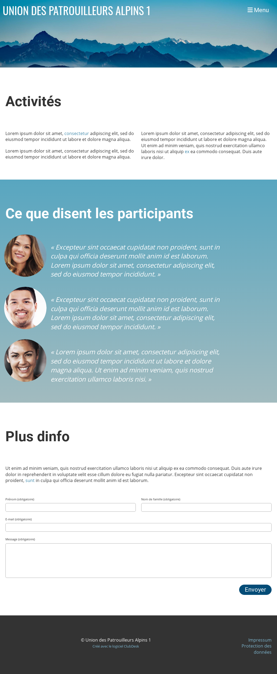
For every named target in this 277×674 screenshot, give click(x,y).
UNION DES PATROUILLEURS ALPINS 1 (77, 10)
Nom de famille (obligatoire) (160, 499)
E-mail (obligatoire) (18, 519)
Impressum (260, 640)
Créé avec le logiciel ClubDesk (116, 646)
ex (187, 151)
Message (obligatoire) (20, 539)
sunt (30, 480)
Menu (258, 10)
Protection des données (257, 649)
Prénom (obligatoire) (19, 499)
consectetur (76, 133)
